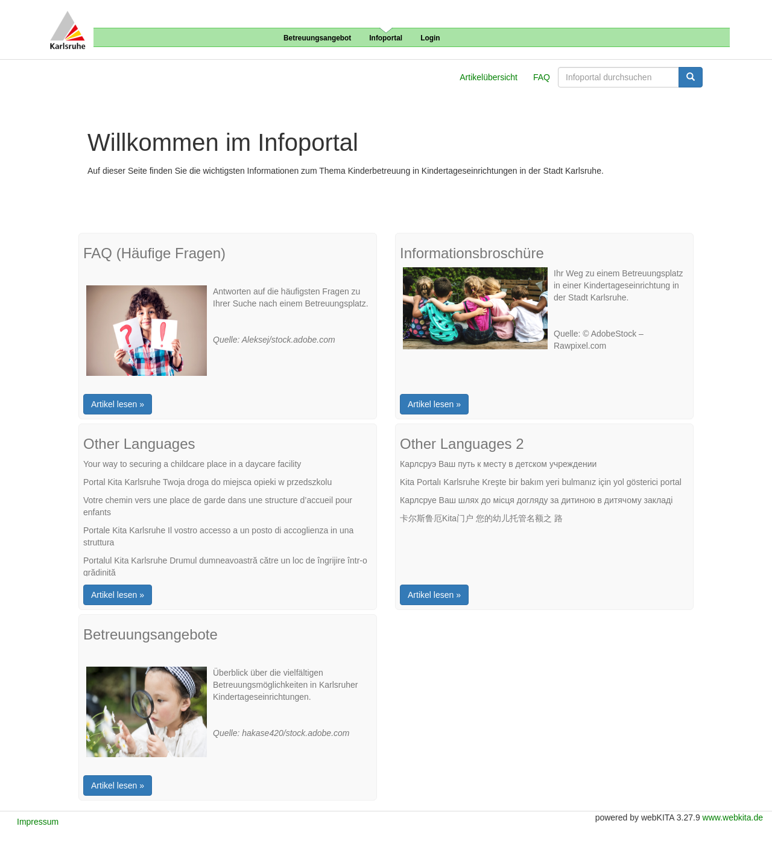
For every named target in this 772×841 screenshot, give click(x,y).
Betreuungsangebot (317, 38)
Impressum (38, 822)
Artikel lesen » (117, 404)
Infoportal (385, 38)
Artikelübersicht (488, 77)
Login (430, 38)
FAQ (541, 77)
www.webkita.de (733, 817)
